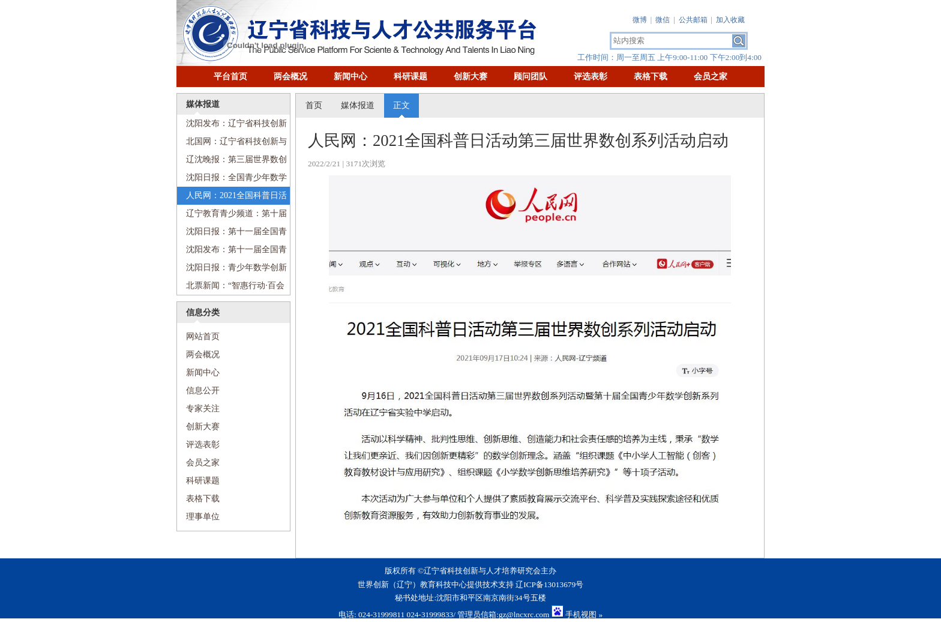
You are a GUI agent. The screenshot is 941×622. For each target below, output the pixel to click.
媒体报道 (357, 105)
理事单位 (203, 516)
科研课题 (410, 76)
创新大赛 (470, 76)
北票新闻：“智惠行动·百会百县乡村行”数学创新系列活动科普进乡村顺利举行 (230, 288)
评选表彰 (590, 76)
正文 (401, 105)
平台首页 (230, 76)
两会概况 (290, 76)
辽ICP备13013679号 (549, 584)
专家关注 (203, 408)
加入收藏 (730, 20)
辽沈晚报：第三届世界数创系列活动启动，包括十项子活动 (232, 162)
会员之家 (710, 76)
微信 (662, 20)
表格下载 (650, 76)
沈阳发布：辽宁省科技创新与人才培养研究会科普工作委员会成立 (232, 126)
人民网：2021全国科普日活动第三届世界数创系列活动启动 (232, 198)
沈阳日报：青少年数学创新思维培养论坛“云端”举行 (232, 270)
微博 (640, 20)
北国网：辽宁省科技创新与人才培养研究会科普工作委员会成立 (232, 144)
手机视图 (581, 614)
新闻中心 (350, 76)
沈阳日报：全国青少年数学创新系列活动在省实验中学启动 (232, 180)
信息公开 (203, 390)
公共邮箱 (693, 20)
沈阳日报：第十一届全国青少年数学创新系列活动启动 (232, 234)
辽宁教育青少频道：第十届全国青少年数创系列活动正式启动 (232, 216)
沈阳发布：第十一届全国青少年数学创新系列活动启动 (232, 252)
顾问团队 (530, 76)
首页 (313, 105)
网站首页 (198, 337)
